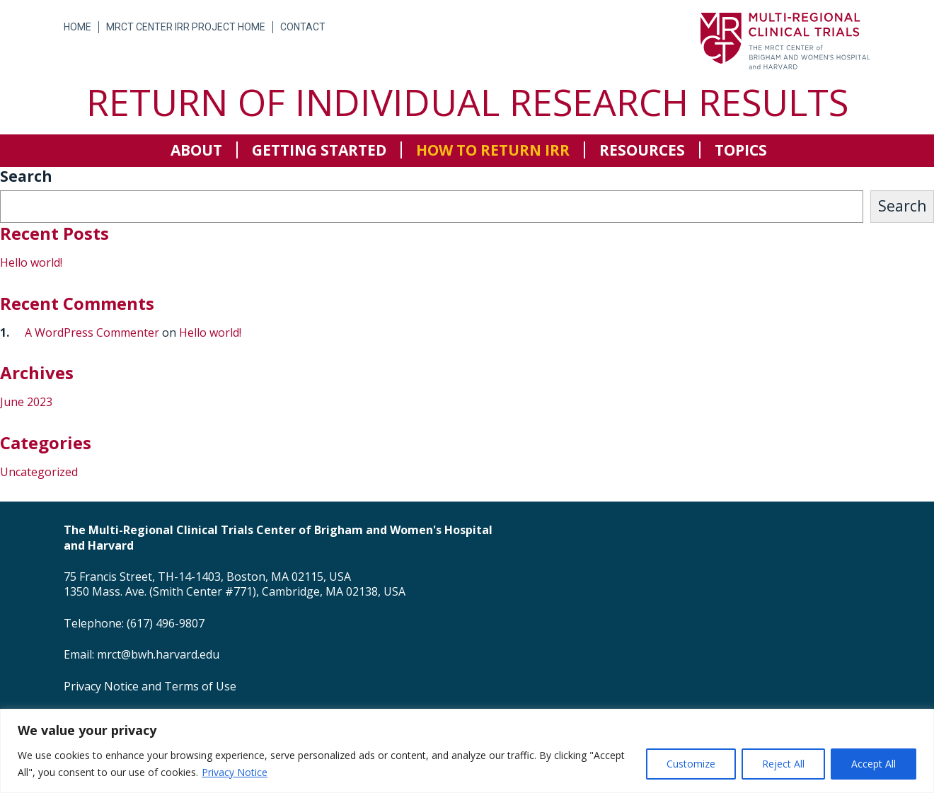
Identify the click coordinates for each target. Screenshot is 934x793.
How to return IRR (493, 149)
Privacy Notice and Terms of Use (150, 686)
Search (26, 176)
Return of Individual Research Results (467, 101)
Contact (302, 27)
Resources (642, 149)
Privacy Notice (234, 772)
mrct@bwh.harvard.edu (158, 654)
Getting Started (319, 149)
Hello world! (31, 262)
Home (77, 27)
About (196, 149)
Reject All (783, 763)
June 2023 (26, 402)
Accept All (873, 763)
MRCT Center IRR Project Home (185, 27)
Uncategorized (39, 472)
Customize (691, 763)
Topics (741, 149)
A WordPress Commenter (92, 332)
